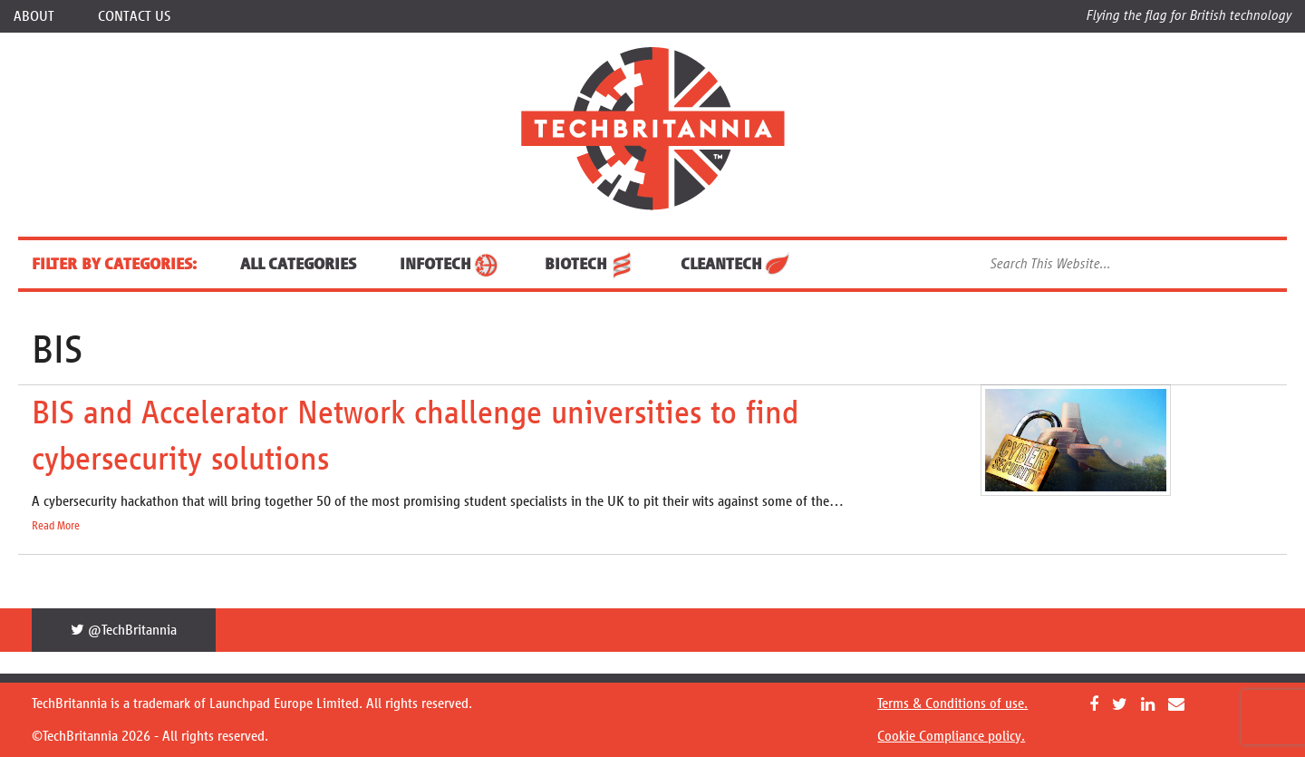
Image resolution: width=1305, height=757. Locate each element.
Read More (56, 525)
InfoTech (450, 264)
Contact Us (134, 16)
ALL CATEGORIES (298, 264)
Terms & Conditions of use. (952, 703)
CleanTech (736, 264)
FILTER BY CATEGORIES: (114, 264)
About (34, 16)
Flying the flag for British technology (1189, 15)
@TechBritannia (124, 629)
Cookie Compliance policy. (951, 735)
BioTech (591, 264)
